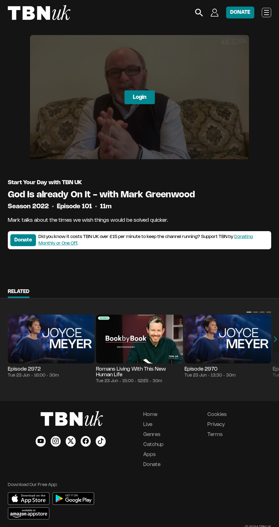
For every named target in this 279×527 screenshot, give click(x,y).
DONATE (240, 12)
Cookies (217, 414)
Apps (149, 454)
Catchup (153, 444)
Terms (215, 434)
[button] (248, 312)
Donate (23, 240)
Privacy (216, 424)
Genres (151, 434)
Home (150, 414)
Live (147, 424)
